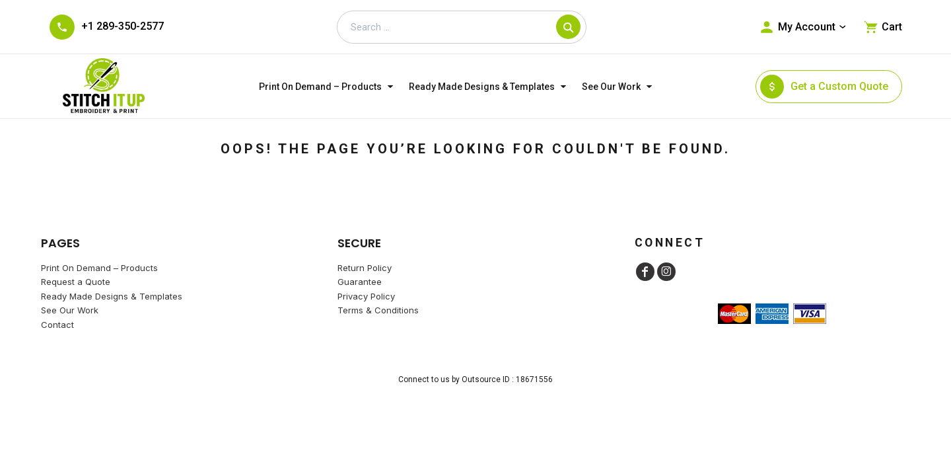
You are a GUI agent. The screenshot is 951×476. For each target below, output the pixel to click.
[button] (327, 86)
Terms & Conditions (378, 310)
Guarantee (359, 281)
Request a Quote (75, 281)
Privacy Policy (366, 296)
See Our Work (69, 310)
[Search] (568, 27)
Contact (57, 324)
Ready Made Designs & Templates (111, 296)
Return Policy (364, 267)
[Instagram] (666, 271)
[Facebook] (645, 271)
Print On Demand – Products (99, 267)
